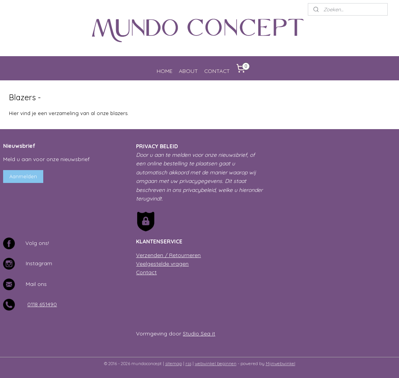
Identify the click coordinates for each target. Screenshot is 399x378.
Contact (146, 272)
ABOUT (188, 70)
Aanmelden (23, 176)
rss (188, 363)
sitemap (173, 363)
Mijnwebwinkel (280, 363)
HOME (165, 70)
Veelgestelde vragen (162, 263)
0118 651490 (42, 304)
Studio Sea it (199, 333)
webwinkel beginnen (216, 363)
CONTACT (217, 70)
